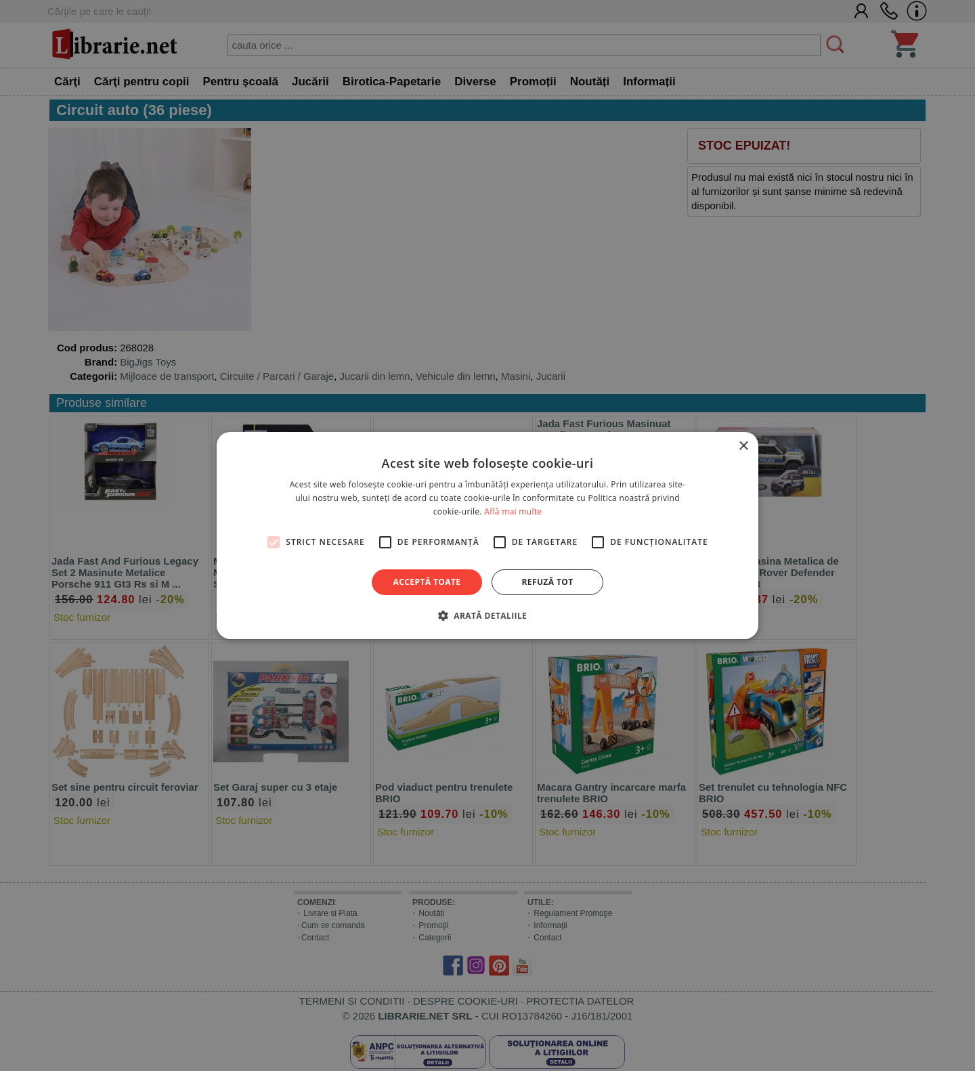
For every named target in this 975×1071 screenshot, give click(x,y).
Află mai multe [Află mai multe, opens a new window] (513, 511)
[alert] (487, 535)
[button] (487, 615)
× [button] (743, 446)
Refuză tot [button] (547, 582)
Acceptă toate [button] (427, 582)
